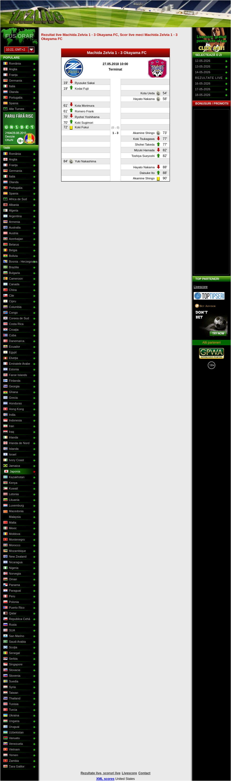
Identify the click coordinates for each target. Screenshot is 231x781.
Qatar (9, 613)
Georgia (10, 386)
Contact (144, 773)
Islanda (10, 449)
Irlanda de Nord (15, 443)
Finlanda (11, 380)
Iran (8, 426)
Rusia (9, 624)
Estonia (10, 369)
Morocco (11, 545)
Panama (11, 585)
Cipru (9, 301)
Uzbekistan (13, 732)
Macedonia (13, 511)
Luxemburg (13, 505)
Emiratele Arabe (16, 363)
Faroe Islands (14, 375)
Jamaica (11, 466)
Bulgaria (11, 273)
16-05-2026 (202, 83)
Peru (8, 596)
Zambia (10, 761)
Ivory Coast (13, 460)
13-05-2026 (202, 66)
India (8, 415)
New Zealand (14, 556)
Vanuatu (11, 738)
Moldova (11, 534)
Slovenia (11, 675)
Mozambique (14, 551)
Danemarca (13, 341)
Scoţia (9, 647)
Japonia (11, 471)
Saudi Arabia (14, 641)
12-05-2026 (202, 60)
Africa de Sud (14, 199)
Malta (9, 522)
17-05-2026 (202, 89)
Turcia (9, 710)
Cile (8, 295)
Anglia (9, 69)
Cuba (9, 335)
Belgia (9, 250)
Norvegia (11, 573)
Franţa (10, 75)
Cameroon (12, 278)
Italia (8, 86)
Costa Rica (13, 324)
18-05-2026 (202, 94)
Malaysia (11, 517)
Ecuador (11, 346)
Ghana (10, 392)
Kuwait (10, 488)
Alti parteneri (211, 342)
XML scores (105, 779)
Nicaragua (12, 562)
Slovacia (11, 670)
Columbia (11, 307)
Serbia (10, 658)
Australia (11, 227)
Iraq (8, 432)
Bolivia (10, 256)
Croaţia (10, 329)
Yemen (10, 755)
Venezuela (12, 744)
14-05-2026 (202, 72)
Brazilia (10, 267)
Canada (10, 284)
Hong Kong (13, 409)
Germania (12, 80)
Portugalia (12, 97)
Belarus (10, 244)
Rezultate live (209, 77)
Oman (9, 579)
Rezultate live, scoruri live (100, 773)
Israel (9, 454)
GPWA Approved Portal (211, 353)
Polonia (10, 602)
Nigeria (10, 568)
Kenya (9, 483)
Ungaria (10, 721)
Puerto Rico (13, 607)
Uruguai (10, 727)
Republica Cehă (16, 619)
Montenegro (13, 539)
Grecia (10, 397)
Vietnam (11, 749)
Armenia (11, 222)
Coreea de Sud (15, 318)
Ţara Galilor (13, 766)
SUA (8, 630)
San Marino (13, 636)
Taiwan (10, 693)
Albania (10, 205)
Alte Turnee (13, 109)
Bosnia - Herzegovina (18, 261)
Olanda (10, 92)
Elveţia (10, 358)
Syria (9, 687)
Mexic (9, 528)
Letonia (10, 494)
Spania (10, 103)
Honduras (12, 403)
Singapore (12, 664)
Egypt (9, 352)
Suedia (10, 681)
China (9, 290)
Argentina (12, 216)
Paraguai (11, 590)
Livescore (200, 287)
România (11, 63)
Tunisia (10, 704)
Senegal (11, 653)
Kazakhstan (13, 477)
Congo (10, 312)
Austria (10, 233)
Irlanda (10, 437)
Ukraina (10, 715)
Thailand (11, 698)
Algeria (10, 210)
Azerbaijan (12, 239)
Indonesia (12, 420)
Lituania (10, 500)
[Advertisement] (211, 192)
